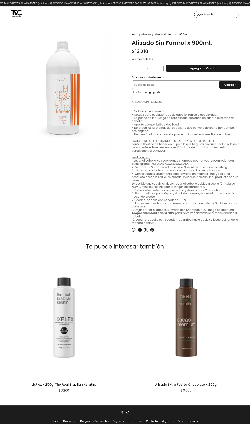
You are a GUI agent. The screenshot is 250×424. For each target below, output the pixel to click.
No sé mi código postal (146, 92)
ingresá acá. (165, 416)
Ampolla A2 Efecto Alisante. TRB (125, 265)
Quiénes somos (188, 349)
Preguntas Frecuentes (94, 349)
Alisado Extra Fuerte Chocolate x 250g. (76, 312)
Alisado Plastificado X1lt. (173, 264)
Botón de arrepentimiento (184, 416)
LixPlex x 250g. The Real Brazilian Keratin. (27, 312)
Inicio (56, 349)
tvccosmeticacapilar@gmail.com (125, 363)
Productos (69, 349)
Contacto (152, 349)
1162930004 (125, 357)
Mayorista (167, 349)
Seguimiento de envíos (127, 349)
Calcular (230, 85)
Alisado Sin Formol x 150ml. (223, 264)
